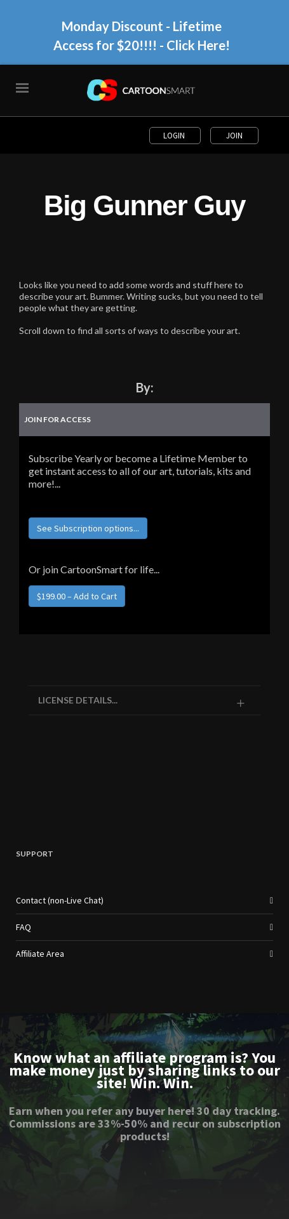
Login (175, 135)
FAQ (23, 927)
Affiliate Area (40, 953)
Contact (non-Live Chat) (60, 900)
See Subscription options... (88, 528)
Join (234, 135)
